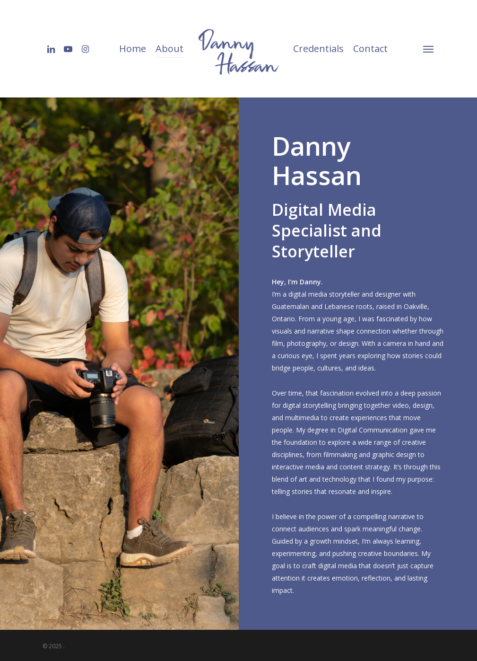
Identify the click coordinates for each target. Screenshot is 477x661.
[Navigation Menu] (428, 48)
